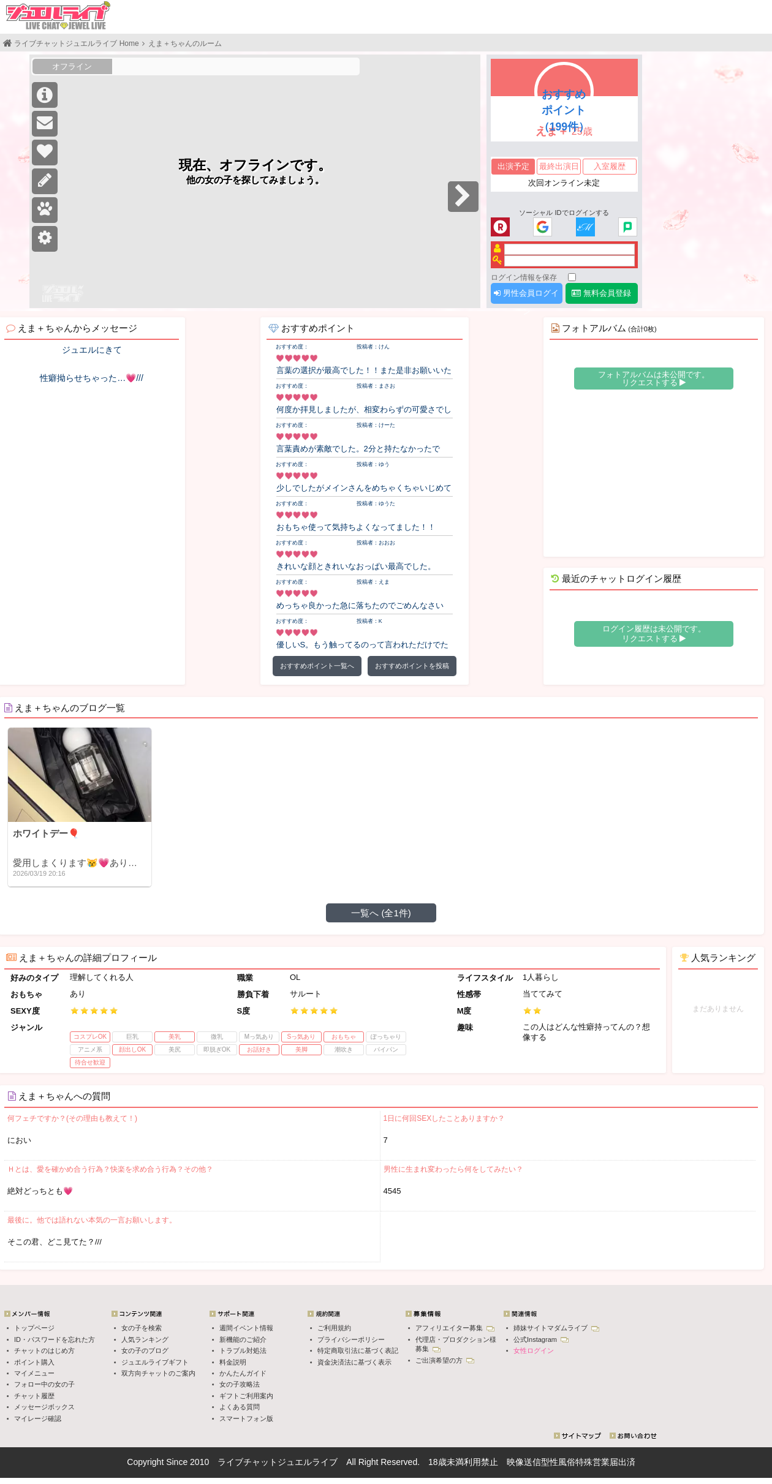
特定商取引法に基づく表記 (357, 1350)
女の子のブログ (144, 1350)
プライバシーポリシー (351, 1339)
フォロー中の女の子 (44, 1384)
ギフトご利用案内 (246, 1395)
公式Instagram (541, 1339)
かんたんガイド (243, 1373)
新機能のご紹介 (243, 1339)
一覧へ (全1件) (381, 913)
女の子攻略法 (239, 1384)
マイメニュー (34, 1373)
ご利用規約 (334, 1327)
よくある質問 (239, 1407)
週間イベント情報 (246, 1327)
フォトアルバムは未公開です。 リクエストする (654, 378)
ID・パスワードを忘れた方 (54, 1339)
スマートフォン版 (246, 1418)
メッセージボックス (44, 1407)
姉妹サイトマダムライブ (556, 1327)
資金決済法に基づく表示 (354, 1362)
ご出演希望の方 (444, 1360)
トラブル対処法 (243, 1350)
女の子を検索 (141, 1327)
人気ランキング (144, 1339)
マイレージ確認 (37, 1418)
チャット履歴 (34, 1395)
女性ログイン (533, 1350)
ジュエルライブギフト (155, 1362)
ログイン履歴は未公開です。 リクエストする (654, 633)
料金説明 (232, 1362)
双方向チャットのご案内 (158, 1373)
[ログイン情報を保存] (572, 277)
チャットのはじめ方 (44, 1350)
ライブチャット (248, 1462)
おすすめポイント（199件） (564, 110)
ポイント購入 (34, 1362)
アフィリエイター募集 (454, 1327)
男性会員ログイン (526, 296)
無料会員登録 (601, 293)
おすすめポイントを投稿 (412, 665)
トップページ (34, 1327)
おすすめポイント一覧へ (317, 665)
